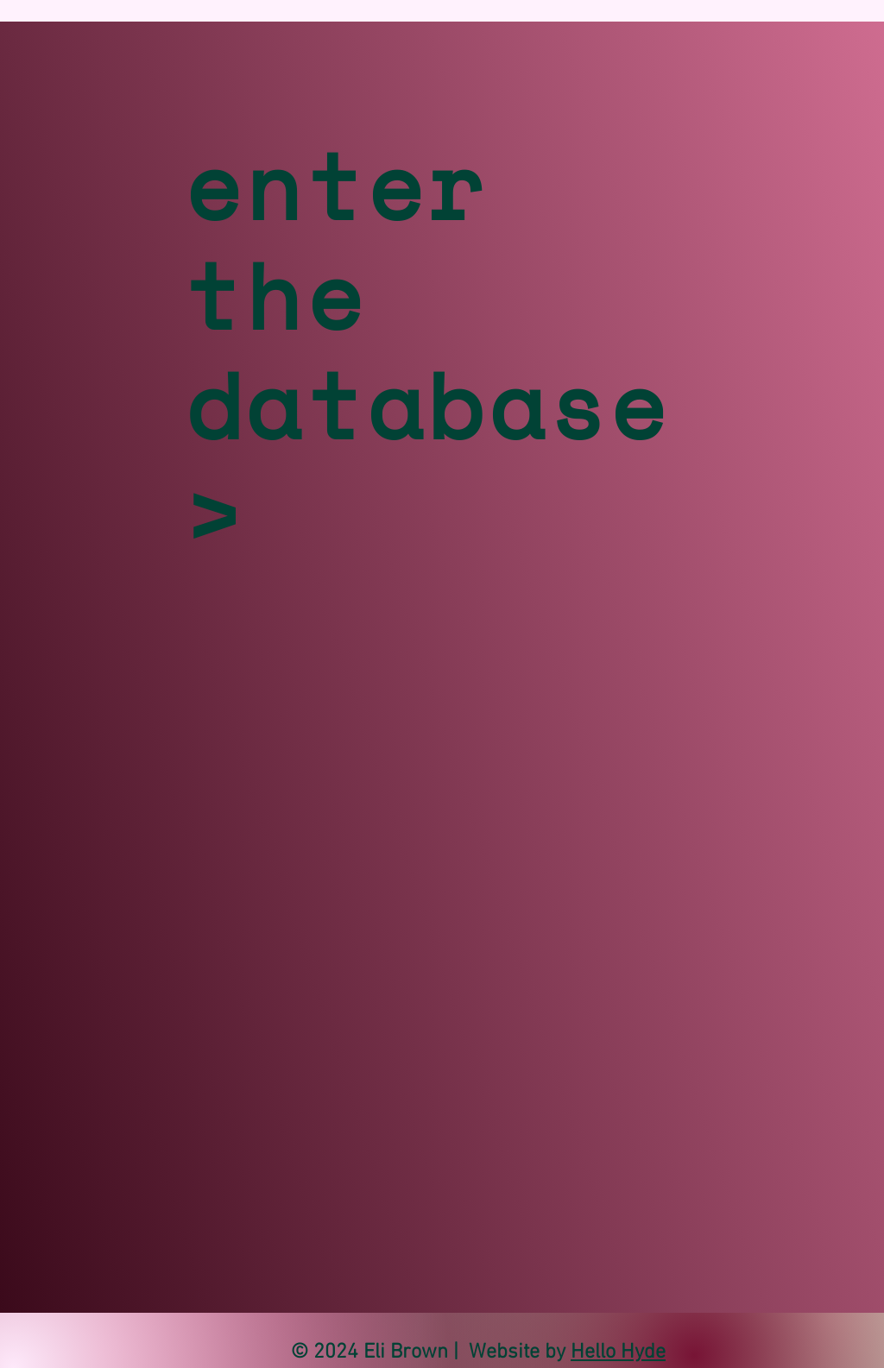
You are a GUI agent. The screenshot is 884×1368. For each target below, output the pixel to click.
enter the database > (427, 350)
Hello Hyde (618, 1352)
